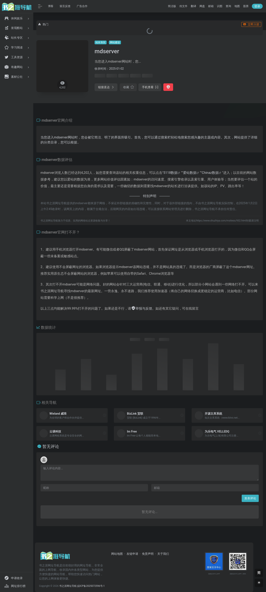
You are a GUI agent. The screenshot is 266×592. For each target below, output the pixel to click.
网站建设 (115, 42)
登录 (257, 6)
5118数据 (170, 173)
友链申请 (132, 553)
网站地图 (117, 553)
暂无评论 (50, 446)
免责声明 (148, 553)
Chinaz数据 (210, 173)
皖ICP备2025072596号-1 (91, 586)
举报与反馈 (141, 308)
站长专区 (101, 42)
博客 (50, 6)
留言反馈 (65, 6)
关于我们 (163, 553)
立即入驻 (251, 24)
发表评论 (250, 498)
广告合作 (82, 6)
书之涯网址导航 (68, 586)
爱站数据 (189, 173)
